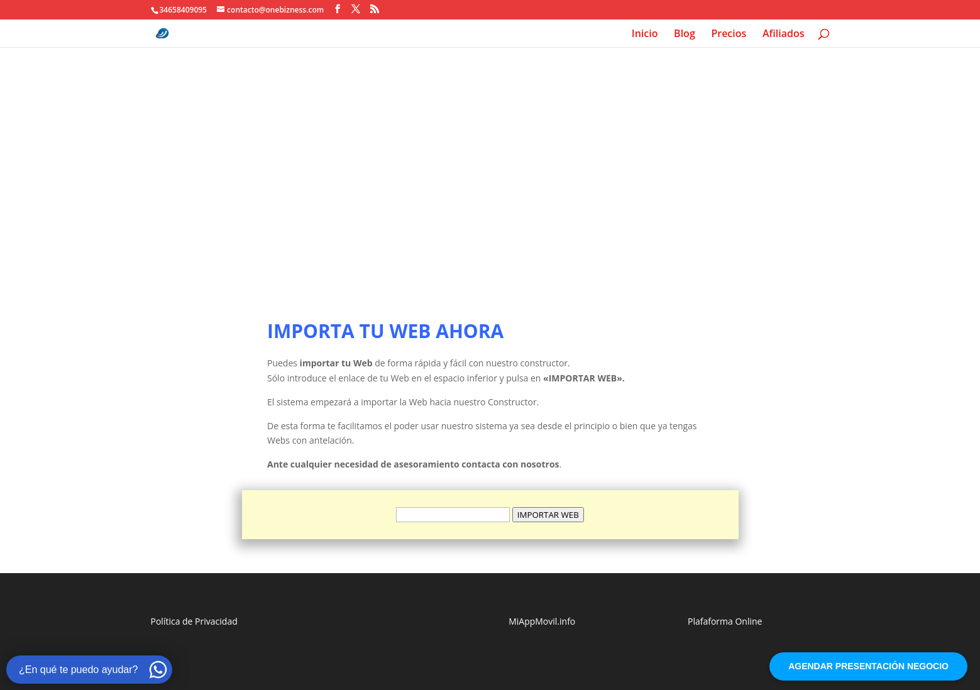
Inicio (645, 34)
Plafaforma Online (725, 621)
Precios (728, 34)
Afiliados (784, 34)
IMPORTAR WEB (548, 514)
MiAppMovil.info (542, 621)
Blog (684, 34)
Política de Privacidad (194, 621)
